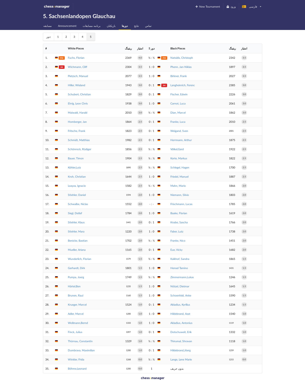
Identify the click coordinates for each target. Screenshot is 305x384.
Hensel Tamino (179, 268)
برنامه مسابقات (92, 25)
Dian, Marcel (178, 112)
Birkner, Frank (178, 76)
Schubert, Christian (79, 94)
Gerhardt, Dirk (76, 268)
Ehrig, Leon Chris (78, 103)
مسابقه (47, 25)
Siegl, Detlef (75, 213)
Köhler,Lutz (74, 167)
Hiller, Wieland (76, 85)
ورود (231, 6)
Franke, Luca (177, 121)
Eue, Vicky (176, 249)
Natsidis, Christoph (181, 57)
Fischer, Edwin (179, 94)
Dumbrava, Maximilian (81, 350)
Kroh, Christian (77, 176)
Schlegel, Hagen (179, 167)
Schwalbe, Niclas (78, 204)
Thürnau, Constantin (80, 341)
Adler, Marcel (75, 313)
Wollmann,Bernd (78, 322)
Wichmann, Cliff (77, 66)
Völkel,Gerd (177, 149)
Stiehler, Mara (76, 231)
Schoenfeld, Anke (180, 295)
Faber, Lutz (176, 231)
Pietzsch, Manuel (78, 76)
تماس (148, 25)
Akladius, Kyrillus (180, 304)
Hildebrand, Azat (180, 313)
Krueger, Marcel (77, 304)
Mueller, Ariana (77, 249)
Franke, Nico (177, 240)
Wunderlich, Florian (79, 258)
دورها (125, 25)
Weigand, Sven (179, 130)
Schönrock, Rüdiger (79, 149)
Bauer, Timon (76, 158)
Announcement (67, 25)
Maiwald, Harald (77, 112)
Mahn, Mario (178, 185)
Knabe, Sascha (179, 222)
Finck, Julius (75, 332)
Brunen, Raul (75, 295)
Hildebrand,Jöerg (180, 350)
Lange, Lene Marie (181, 359)
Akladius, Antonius (181, 322)
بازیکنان (111, 25)
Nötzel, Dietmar (179, 286)
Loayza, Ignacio (77, 185)
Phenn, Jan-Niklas (181, 66)
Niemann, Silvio (179, 194)
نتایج (136, 25)
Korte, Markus (178, 158)
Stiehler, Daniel (77, 194)
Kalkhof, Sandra (179, 258)
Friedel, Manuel (179, 176)
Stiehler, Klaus (76, 222)
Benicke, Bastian (78, 240)
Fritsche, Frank (76, 130)
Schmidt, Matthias (79, 140)
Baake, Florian (178, 213)
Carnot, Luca (178, 103)
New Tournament (207, 6)
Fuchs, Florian (76, 57)
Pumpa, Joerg (76, 277)
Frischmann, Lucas (181, 204)
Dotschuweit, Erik (181, 332)
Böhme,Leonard (77, 368)
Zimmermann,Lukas (182, 277)
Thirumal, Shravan (181, 341)
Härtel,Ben (74, 286)
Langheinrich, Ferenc (182, 85)
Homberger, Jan (77, 121)
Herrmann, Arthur (181, 140)
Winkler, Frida (76, 359)
